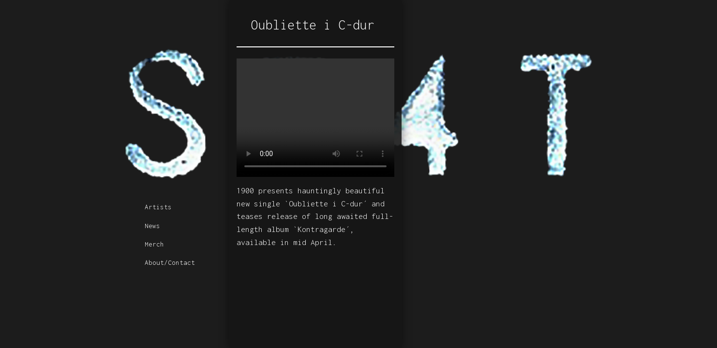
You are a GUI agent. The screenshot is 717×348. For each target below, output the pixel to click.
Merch (154, 244)
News (152, 226)
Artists (158, 207)
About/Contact (170, 262)
